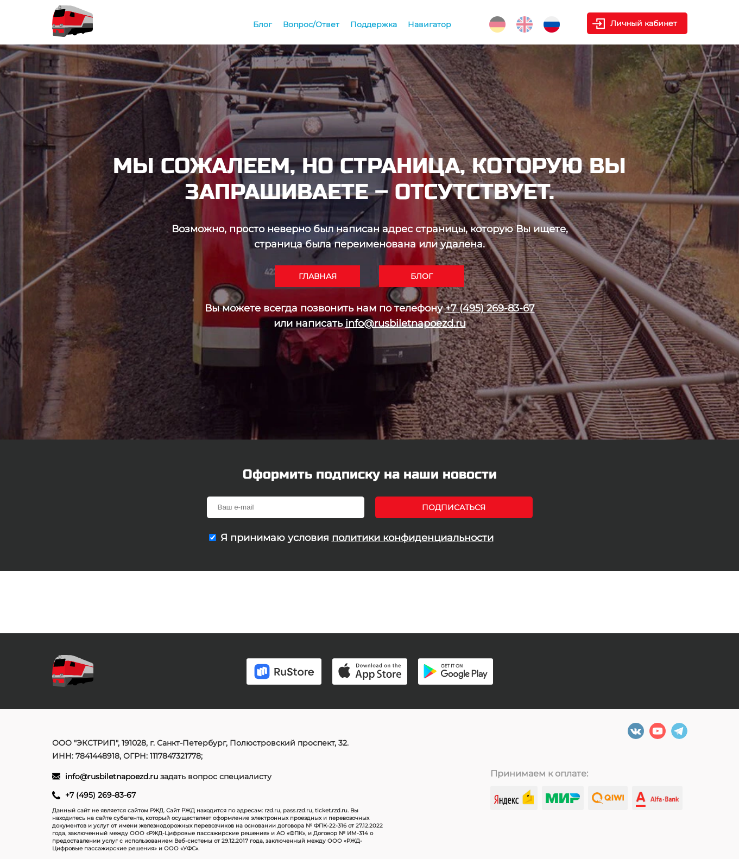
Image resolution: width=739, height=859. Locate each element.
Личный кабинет (643, 23)
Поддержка (373, 24)
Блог (262, 24)
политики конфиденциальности (413, 538)
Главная (318, 276)
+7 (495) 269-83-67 (490, 308)
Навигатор (429, 24)
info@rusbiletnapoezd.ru (405, 323)
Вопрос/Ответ (311, 24)
